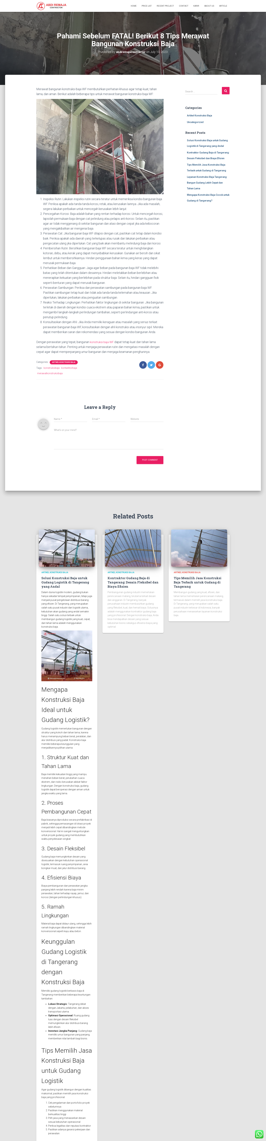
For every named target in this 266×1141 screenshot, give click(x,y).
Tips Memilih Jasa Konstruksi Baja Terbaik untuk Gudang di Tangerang (197, 582)
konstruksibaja (52, 367)
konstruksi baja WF (102, 342)
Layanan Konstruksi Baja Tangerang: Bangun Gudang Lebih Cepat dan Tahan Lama (207, 183)
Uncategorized (195, 122)
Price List (147, 6)
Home (134, 6)
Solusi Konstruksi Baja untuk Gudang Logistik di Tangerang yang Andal (65, 582)
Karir (196, 6)
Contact (183, 6)
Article (223, 6)
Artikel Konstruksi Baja (63, 362)
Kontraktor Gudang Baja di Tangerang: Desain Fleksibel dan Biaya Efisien (133, 582)
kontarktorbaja (69, 367)
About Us (209, 6)
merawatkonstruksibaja (50, 373)
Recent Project (165, 6)
